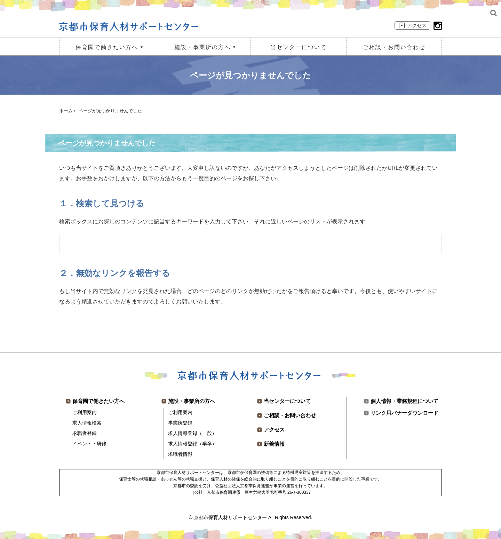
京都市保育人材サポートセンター (230, 517)
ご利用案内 (84, 412)
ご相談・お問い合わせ (394, 47)
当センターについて (298, 47)
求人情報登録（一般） (192, 433)
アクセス (417, 25)
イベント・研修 (89, 443)
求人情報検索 (87, 423)
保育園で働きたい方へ (106, 47)
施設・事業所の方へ (202, 47)
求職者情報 (180, 454)
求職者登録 (84, 433)
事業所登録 (180, 423)
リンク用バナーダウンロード (404, 413)
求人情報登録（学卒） (192, 443)
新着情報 (274, 444)
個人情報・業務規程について (404, 401)
